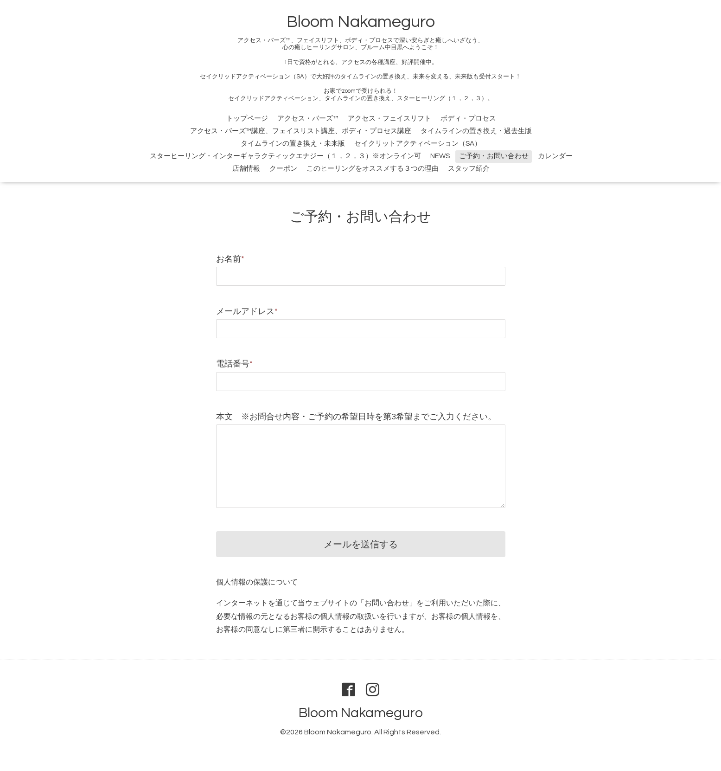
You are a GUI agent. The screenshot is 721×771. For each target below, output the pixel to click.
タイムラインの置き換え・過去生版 (476, 131)
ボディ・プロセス (468, 118)
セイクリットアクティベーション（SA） (417, 143)
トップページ (247, 118)
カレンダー (555, 156)
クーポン (283, 168)
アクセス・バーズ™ (307, 118)
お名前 (230, 259)
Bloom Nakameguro (361, 22)
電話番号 (234, 364)
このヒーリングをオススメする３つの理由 (372, 168)
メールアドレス (247, 311)
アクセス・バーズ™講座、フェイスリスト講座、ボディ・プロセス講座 (300, 131)
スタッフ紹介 (469, 168)
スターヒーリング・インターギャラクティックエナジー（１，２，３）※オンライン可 (285, 156)
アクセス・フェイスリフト (389, 118)
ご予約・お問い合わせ (494, 156)
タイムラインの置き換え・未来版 (293, 143)
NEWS (440, 156)
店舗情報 (246, 168)
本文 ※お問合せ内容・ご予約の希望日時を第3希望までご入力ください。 (356, 416)
